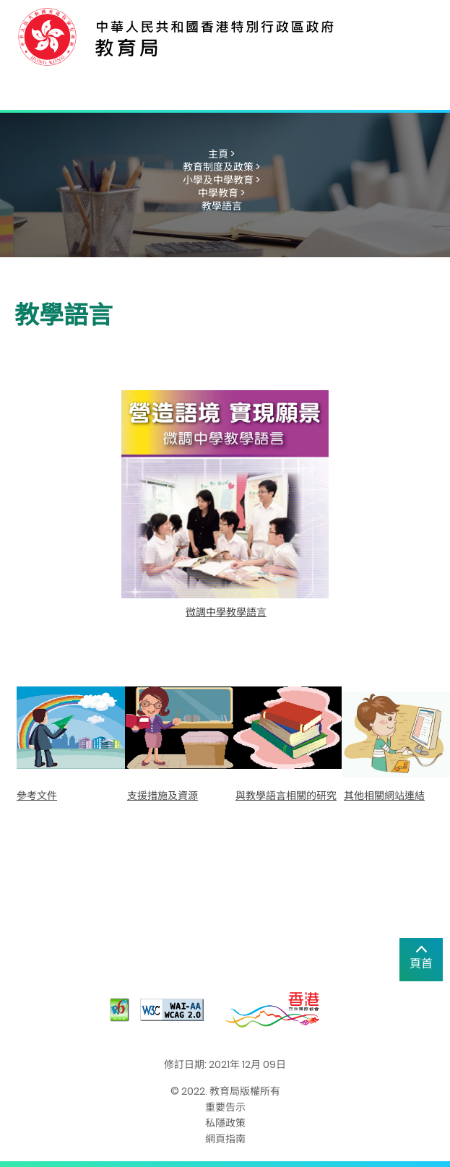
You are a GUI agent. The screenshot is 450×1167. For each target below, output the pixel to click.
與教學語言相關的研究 (286, 795)
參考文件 (37, 795)
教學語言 (222, 205)
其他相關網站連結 (384, 795)
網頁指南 (225, 1139)
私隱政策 (225, 1123)
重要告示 (225, 1107)
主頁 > (221, 153)
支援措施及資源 (162, 795)
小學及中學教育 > (221, 179)
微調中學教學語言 (226, 612)
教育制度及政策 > (221, 166)
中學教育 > (221, 192)
